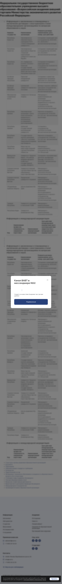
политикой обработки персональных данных (34, 579)
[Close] (47, 280)
